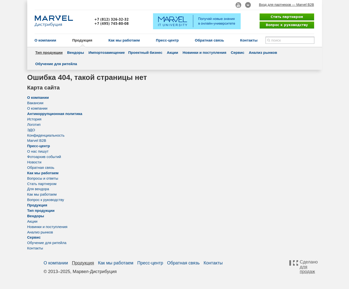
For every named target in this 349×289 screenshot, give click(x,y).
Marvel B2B (36, 140)
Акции (172, 52)
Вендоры (75, 52)
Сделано (308, 267)
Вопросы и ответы (42, 178)
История (34, 119)
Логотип (34, 124)
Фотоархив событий (44, 157)
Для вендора (38, 189)
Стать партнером (287, 16)
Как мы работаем (124, 40)
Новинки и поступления (204, 52)
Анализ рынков (263, 52)
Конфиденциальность (46, 135)
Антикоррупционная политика (54, 114)
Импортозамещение (106, 52)
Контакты (249, 40)
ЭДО (31, 130)
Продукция (82, 40)
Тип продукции (49, 52)
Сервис (237, 52)
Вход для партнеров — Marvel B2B (286, 5)
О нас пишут (38, 151)
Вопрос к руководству (287, 25)
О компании (45, 40)
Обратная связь (209, 40)
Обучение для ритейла (56, 64)
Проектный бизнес (145, 52)
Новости (34, 162)
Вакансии (35, 103)
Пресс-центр (167, 40)
